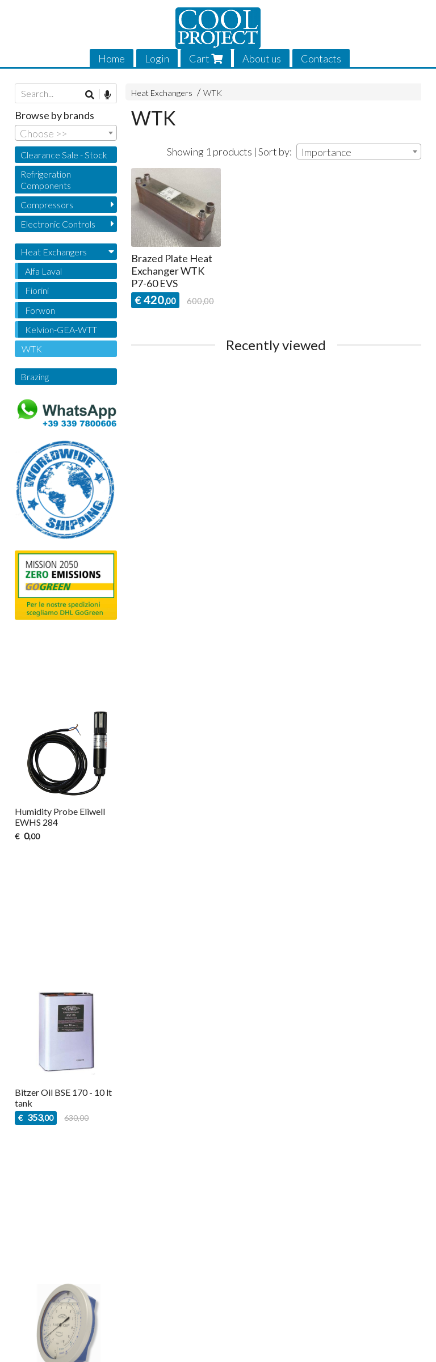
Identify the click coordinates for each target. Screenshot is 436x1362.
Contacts (321, 58)
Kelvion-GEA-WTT (61, 329)
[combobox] (358, 151)
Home (111, 58)
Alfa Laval (43, 271)
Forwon (40, 310)
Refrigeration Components (45, 179)
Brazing (34, 376)
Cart (206, 58)
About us (261, 58)
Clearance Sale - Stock (63, 154)
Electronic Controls (57, 223)
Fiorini (37, 290)
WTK (212, 93)
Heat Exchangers (161, 93)
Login (157, 58)
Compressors (46, 204)
